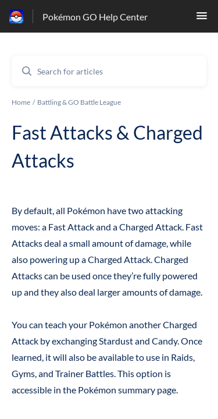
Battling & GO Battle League (79, 102)
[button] (202, 18)
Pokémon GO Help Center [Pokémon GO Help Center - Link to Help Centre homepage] (95, 16)
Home (21, 102)
